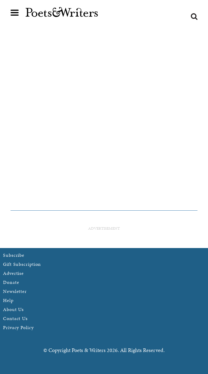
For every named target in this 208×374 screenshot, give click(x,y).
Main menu (15, 13)
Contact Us (15, 318)
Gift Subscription (22, 264)
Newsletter (15, 291)
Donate (11, 282)
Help (8, 300)
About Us (13, 309)
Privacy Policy (18, 327)
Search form (194, 16)
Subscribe (13, 255)
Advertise (13, 273)
